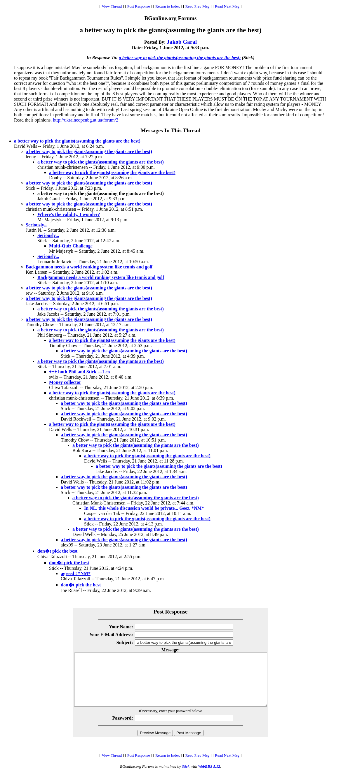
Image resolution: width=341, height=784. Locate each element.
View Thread (112, 6)
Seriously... (36, 224)
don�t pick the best (57, 551)
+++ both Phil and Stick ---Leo (79, 371)
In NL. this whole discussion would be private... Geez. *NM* (144, 508)
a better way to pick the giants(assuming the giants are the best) (180, 57)
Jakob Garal (182, 42)
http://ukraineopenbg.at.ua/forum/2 (85, 119)
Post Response (138, 6)
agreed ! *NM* (76, 573)
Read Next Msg (227, 6)
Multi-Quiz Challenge (71, 245)
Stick (185, 777)
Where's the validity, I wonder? (68, 214)
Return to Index (167, 6)
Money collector (65, 382)
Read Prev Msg (197, 6)
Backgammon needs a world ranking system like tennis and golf (89, 266)
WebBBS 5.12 (209, 777)
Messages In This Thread (170, 130)
